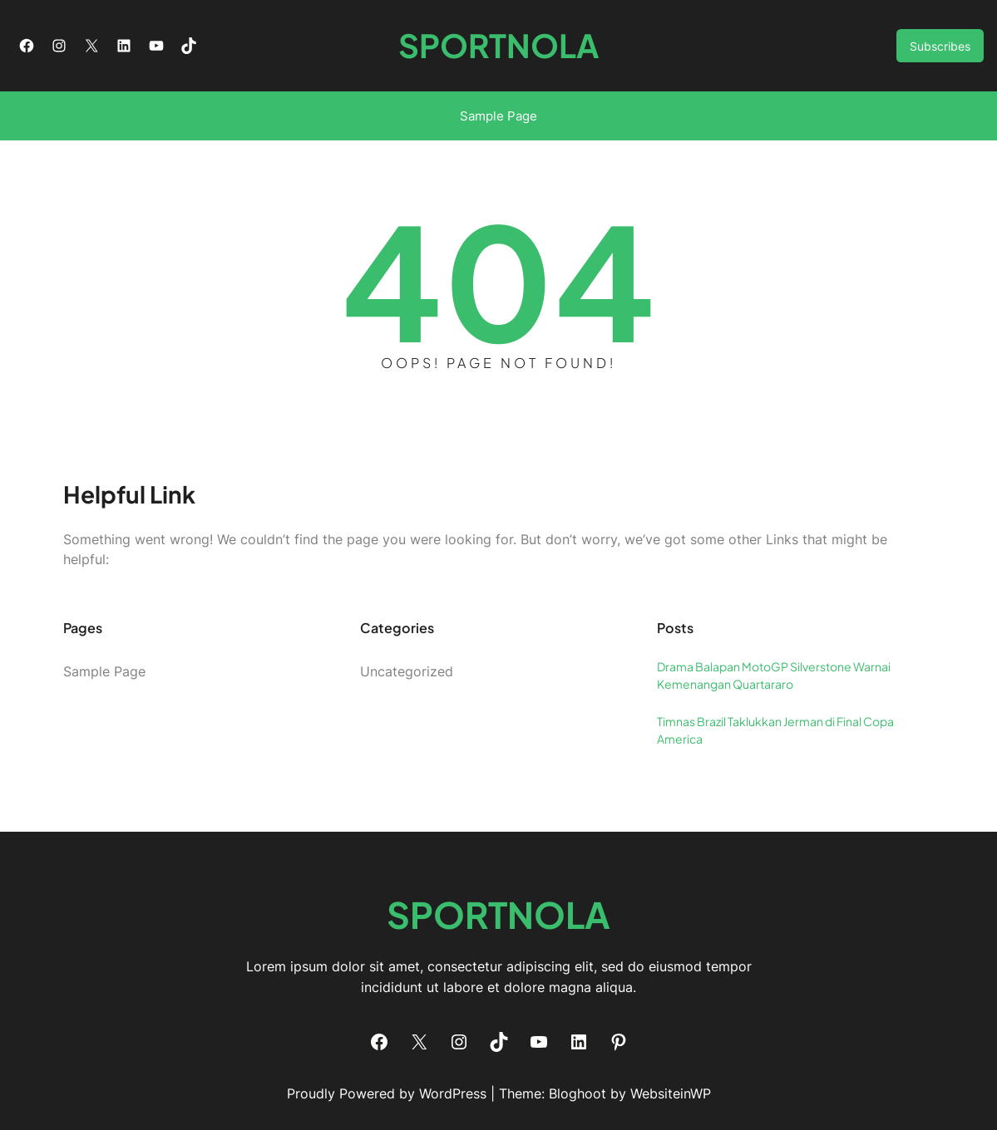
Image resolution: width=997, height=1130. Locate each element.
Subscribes (940, 46)
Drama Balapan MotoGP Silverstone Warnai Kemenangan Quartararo (774, 675)
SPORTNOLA (499, 45)
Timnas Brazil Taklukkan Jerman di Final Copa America (775, 730)
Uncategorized (406, 671)
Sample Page (498, 116)
